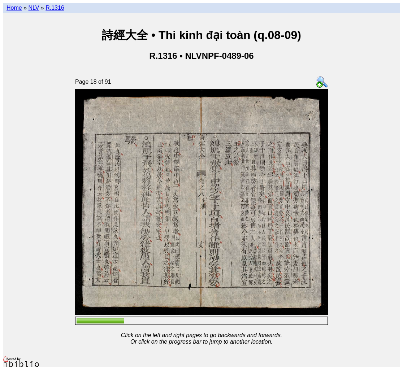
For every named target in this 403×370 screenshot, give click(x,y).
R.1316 (55, 8)
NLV (33, 8)
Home (14, 8)
